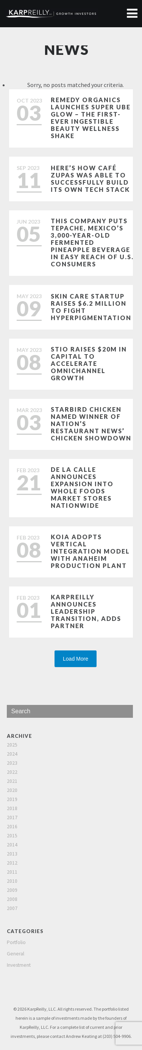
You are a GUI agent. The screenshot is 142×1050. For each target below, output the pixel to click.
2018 (12, 808)
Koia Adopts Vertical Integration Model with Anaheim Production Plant (90, 551)
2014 (12, 845)
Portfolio (16, 942)
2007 (12, 908)
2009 (12, 890)
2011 (12, 872)
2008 (12, 899)
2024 (12, 754)
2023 (12, 763)
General (15, 953)
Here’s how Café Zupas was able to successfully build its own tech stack (90, 178)
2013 (12, 854)
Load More (75, 659)
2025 (12, 745)
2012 (12, 863)
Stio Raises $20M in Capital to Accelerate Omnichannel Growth (89, 363)
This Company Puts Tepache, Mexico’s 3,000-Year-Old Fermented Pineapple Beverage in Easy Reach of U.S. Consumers (92, 242)
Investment (19, 965)
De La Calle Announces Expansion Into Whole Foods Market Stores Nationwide (82, 487)
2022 (12, 772)
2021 (12, 781)
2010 (12, 881)
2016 (12, 826)
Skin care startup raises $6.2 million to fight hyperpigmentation (91, 306)
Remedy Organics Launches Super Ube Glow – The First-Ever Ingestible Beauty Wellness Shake (91, 117)
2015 (12, 835)
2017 (12, 817)
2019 (12, 799)
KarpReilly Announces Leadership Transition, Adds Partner (86, 611)
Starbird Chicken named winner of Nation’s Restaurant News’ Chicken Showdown (91, 424)
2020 (12, 790)
